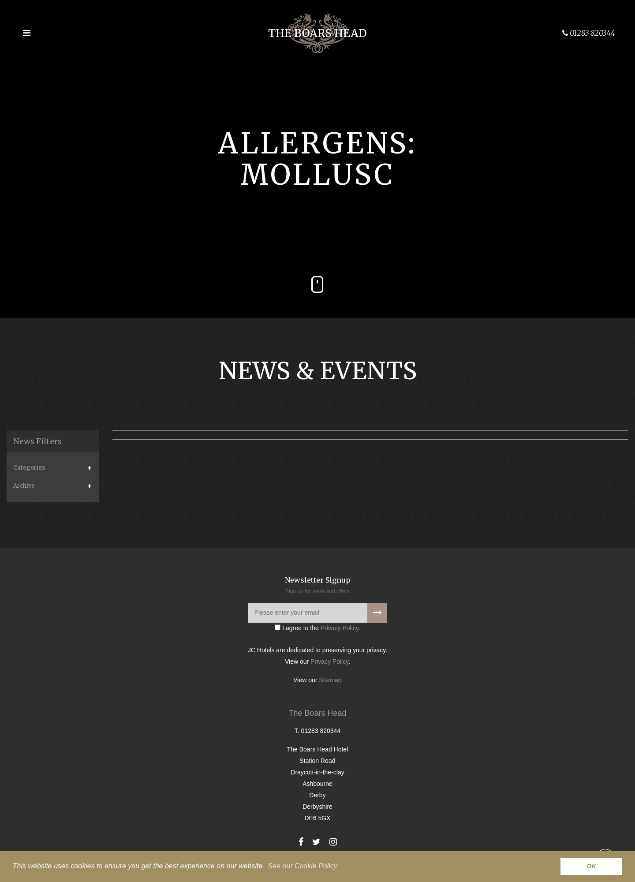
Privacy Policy (340, 628)
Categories (29, 467)
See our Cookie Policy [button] (302, 866)
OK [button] (591, 866)
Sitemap (330, 680)
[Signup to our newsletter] (377, 613)
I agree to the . (317, 628)
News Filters (37, 441)
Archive (24, 486)
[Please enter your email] (317, 613)
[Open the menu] (26, 33)
